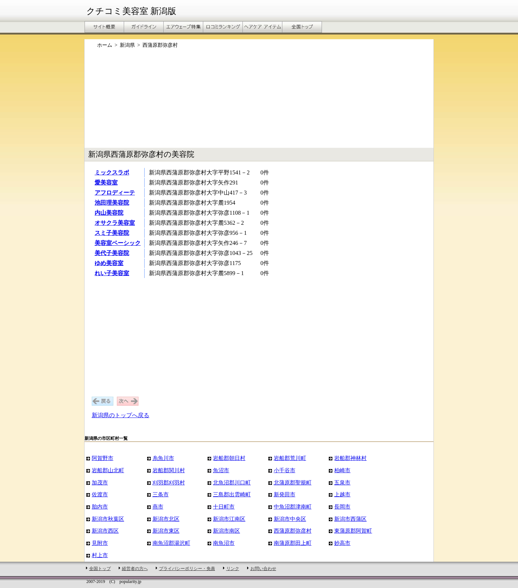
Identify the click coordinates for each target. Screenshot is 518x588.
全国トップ (100, 568)
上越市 (342, 494)
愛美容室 (106, 182)
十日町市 (224, 506)
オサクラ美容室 (115, 223)
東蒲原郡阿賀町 (353, 531)
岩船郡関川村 (169, 470)
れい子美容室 (112, 273)
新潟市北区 (166, 519)
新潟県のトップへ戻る (120, 415)
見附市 (100, 543)
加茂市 (100, 482)
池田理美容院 (112, 203)
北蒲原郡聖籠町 (293, 482)
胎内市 (100, 506)
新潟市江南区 (229, 519)
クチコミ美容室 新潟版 (131, 11)
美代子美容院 (112, 253)
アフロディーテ (115, 193)
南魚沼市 (224, 543)
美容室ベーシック (118, 243)
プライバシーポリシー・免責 (187, 568)
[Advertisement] (259, 102)
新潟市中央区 (290, 519)
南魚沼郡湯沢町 (171, 543)
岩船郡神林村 (350, 458)
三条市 (161, 494)
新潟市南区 (226, 531)
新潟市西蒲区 (350, 519)
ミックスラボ (112, 172)
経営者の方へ (135, 568)
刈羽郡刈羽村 (169, 482)
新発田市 (284, 494)
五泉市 (342, 482)
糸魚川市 (163, 458)
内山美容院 (109, 213)
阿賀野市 (102, 458)
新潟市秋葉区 (108, 519)
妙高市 (342, 543)
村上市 (100, 555)
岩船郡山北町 (108, 470)
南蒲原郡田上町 (293, 543)
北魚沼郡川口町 (232, 482)
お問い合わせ (263, 568)
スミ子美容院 (112, 233)
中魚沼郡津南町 (293, 506)
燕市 (158, 506)
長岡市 (342, 506)
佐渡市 (100, 494)
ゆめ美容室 (109, 263)
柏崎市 (342, 470)
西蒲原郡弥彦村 (293, 531)
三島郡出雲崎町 (232, 494)
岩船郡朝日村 (229, 458)
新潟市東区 (166, 531)
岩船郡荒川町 (290, 458)
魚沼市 (221, 470)
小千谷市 (284, 470)
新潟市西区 (105, 531)
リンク (232, 568)
